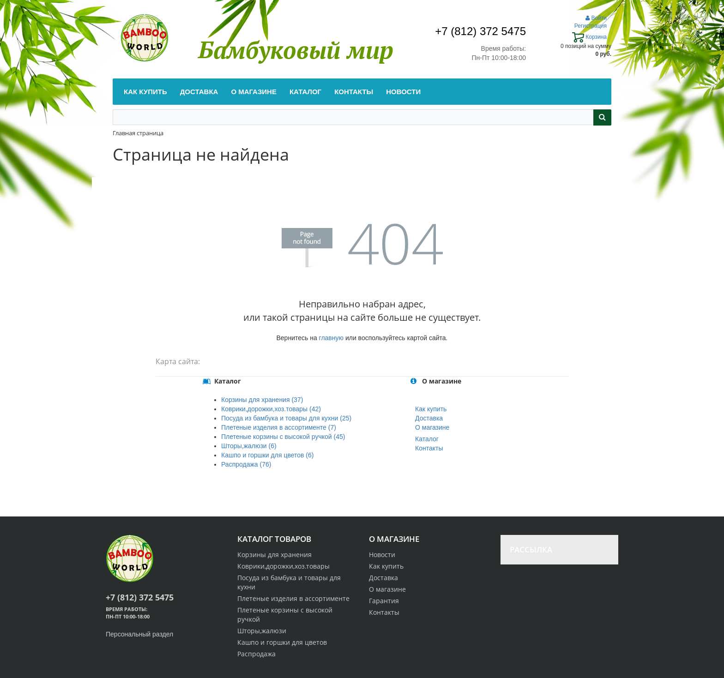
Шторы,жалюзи (261, 630)
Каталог (427, 439)
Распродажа (256, 653)
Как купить (430, 409)
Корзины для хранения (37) (262, 399)
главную (331, 338)
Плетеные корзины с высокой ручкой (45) (283, 436)
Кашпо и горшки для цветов (282, 642)
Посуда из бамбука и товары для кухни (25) (286, 418)
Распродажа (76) (246, 464)
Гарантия (384, 600)
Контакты (429, 448)
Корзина (589, 37)
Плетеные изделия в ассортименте (293, 598)
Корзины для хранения (274, 554)
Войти (596, 18)
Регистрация (590, 26)
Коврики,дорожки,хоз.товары (283, 566)
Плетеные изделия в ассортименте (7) (278, 427)
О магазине (432, 427)
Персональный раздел (139, 634)
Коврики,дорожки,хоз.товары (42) (271, 409)
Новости (382, 554)
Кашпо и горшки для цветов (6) (267, 455)
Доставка (429, 418)
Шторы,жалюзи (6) (249, 446)
